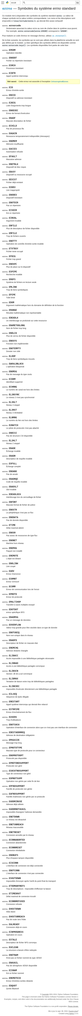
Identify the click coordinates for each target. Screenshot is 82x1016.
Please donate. (73, 1006)
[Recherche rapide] (50, 3)
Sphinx (71, 1014)
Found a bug (73, 1011)
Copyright (45, 994)
